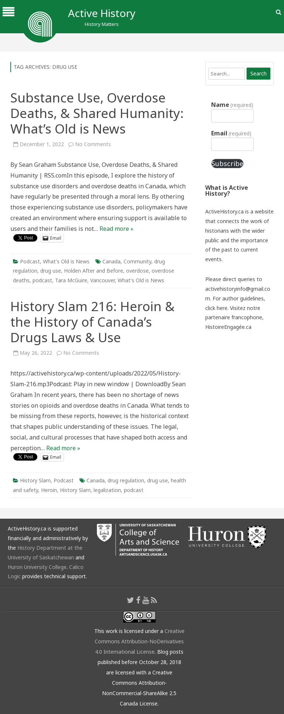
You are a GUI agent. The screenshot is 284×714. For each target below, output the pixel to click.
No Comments (93, 144)
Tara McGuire (71, 280)
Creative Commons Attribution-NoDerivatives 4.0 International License (140, 641)
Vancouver (102, 280)
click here (216, 307)
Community (137, 261)
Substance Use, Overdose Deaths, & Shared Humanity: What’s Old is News (97, 113)
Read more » (116, 229)
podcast (42, 280)
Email (231, 133)
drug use (50, 270)
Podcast (30, 261)
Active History (101, 13)
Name (232, 105)
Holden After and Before (93, 270)
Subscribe (227, 163)
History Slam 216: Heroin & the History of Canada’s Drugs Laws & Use (92, 321)
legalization (107, 490)
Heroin (49, 490)
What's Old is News (66, 261)
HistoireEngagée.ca (228, 326)
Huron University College (37, 566)
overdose (137, 270)
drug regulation (126, 480)
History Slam (35, 480)
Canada (111, 261)
